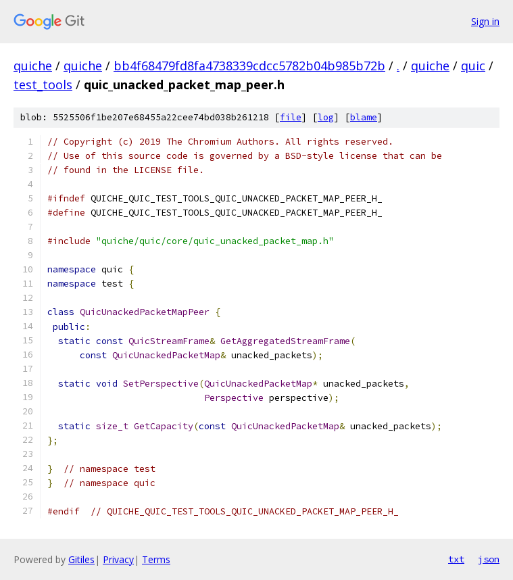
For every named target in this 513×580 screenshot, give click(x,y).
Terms (156, 559)
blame (363, 117)
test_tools (43, 84)
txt (456, 559)
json (488, 559)
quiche (33, 65)
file (290, 117)
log (326, 117)
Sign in (485, 21)
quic (473, 65)
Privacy (118, 559)
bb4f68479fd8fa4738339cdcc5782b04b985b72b (249, 65)
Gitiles (81, 559)
